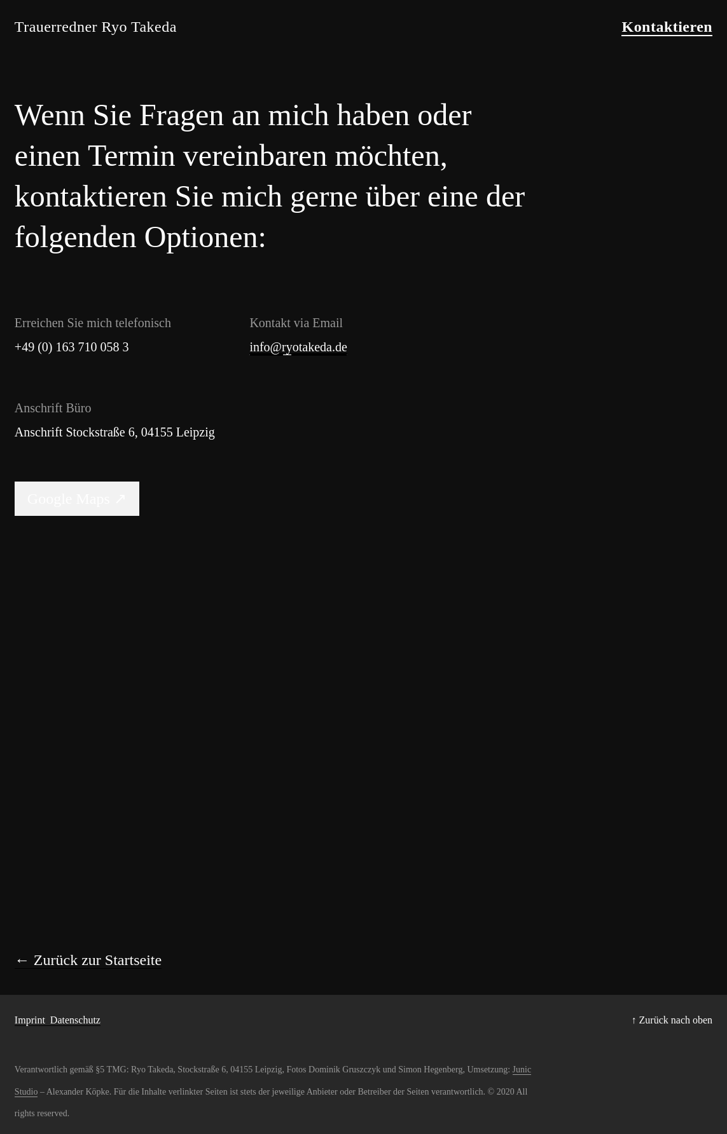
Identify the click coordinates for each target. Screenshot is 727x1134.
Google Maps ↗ (77, 498)
